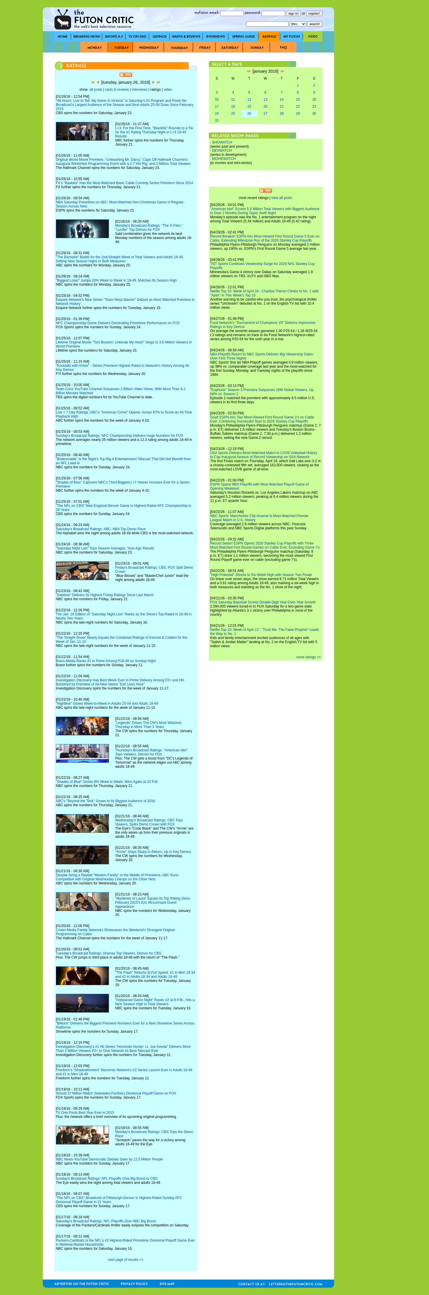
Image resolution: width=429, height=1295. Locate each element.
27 (265, 113)
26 (249, 113)
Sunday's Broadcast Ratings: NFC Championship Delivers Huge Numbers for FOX (119, 436)
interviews (139, 90)
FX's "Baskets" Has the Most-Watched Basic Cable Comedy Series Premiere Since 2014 (124, 183)
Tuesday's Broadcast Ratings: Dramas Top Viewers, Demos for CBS (108, 953)
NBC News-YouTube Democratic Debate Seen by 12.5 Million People (109, 1159)
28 (281, 113)
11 (233, 99)
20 (265, 106)
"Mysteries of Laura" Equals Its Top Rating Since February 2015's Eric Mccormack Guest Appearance (152, 902)
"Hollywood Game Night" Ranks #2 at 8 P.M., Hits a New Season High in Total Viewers (154, 1002)
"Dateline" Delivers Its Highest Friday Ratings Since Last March (105, 595)
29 (298, 113)
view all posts (281, 198)
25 (233, 113)
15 (298, 99)
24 (217, 113)
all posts (95, 90)
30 (314, 113)
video (168, 90)
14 (281, 99)
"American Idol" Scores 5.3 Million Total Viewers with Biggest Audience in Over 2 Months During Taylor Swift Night (264, 211)
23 (314, 106)
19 (249, 106)
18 (233, 106)
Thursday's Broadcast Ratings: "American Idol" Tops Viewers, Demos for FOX (151, 752)
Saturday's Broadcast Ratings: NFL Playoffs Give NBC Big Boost (106, 1221)
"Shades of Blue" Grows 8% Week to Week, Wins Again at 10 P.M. (107, 782)
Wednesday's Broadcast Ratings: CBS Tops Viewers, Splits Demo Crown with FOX (149, 822)
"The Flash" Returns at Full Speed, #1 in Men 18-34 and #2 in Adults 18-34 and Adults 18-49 (155, 975)
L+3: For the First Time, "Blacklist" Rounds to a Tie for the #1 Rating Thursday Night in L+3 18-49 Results (154, 132)
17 (217, 106)
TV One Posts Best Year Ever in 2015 (85, 1113)
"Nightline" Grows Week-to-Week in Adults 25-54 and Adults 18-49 (107, 703)
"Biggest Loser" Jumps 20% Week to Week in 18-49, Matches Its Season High (116, 280)
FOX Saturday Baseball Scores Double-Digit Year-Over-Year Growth (263, 602)
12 (249, 99)
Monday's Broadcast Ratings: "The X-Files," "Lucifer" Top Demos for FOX (149, 228)
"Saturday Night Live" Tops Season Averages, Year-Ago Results (105, 548)
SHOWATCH (222, 142)
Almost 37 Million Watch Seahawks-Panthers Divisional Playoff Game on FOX (116, 1093)
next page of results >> (125, 1260)
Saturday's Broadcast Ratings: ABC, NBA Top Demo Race (101, 529)
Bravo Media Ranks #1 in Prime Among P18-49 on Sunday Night (106, 661)
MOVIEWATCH (224, 159)
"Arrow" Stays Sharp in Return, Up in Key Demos (153, 852)
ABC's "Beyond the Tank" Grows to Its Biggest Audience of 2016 (105, 801)
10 (217, 99)
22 (298, 106)
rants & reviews (117, 90)
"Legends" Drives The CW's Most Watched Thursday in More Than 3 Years (148, 725)
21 (281, 106)
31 (217, 120)
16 (314, 99)
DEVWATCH (222, 151)
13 (265, 99)
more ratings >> (308, 657)
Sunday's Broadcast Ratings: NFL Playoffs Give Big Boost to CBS (107, 1179)
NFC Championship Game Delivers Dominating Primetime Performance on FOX (118, 323)
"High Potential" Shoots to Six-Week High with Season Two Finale (261, 575)
